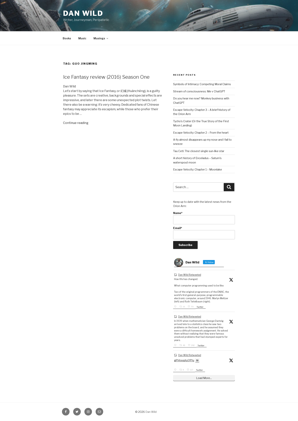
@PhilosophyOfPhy (184, 360)
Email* (204, 232)
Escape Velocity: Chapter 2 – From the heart (201, 132)
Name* (204, 217)
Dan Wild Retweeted (189, 274)
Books (67, 38)
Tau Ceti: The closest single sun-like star (198, 151)
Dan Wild (83, 13)
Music (82, 38)
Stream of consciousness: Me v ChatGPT (199, 91)
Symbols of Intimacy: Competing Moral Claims (202, 84)
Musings (101, 38)
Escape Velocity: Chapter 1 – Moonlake (197, 169)
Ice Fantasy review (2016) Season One (106, 77)
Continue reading (75, 123)
